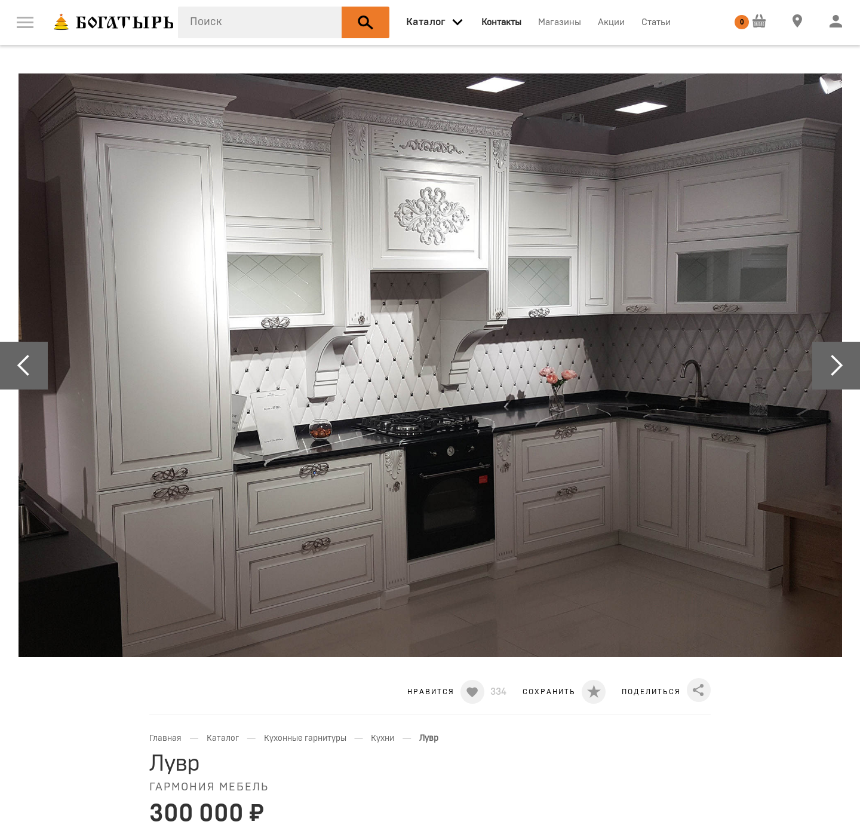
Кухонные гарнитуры (305, 738)
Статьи (656, 22)
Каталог (223, 738)
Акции (611, 22)
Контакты (501, 22)
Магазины (559, 22)
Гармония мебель (209, 787)
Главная (165, 738)
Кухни (382, 738)
